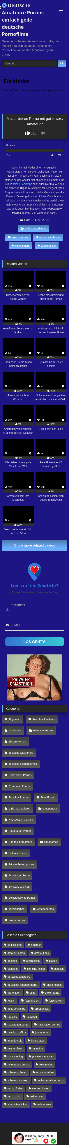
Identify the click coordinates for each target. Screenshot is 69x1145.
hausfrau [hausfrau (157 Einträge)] (31, 1016)
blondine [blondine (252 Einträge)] (12, 968)
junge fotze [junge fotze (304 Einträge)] (41, 1032)
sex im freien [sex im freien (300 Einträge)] (15, 1088)
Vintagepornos (45, 908)
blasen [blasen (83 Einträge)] (53, 960)
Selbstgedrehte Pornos (22, 897)
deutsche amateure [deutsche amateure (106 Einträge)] (19, 976)
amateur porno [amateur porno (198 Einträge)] (16, 952)
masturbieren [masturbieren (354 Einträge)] (15, 1048)
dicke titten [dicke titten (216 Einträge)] (14, 992)
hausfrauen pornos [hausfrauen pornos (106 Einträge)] (49, 1024)
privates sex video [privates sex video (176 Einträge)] (43, 1056)
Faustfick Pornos (18, 797)
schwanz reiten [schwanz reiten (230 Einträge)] (45, 1072)
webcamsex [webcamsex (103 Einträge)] (44, 1104)
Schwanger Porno (19, 875)
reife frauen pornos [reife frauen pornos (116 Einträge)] (19, 1064)
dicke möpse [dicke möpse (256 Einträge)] (54, 984)
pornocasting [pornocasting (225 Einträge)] (15, 1056)
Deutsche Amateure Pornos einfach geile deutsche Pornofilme (23, 19)
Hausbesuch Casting (21, 819)
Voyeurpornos (18, 237)
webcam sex (47, 245)
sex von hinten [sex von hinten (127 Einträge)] (40, 1088)
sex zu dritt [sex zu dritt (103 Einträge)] (14, 1096)
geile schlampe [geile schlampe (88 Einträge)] (16, 1008)
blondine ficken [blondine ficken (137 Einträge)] (36, 968)
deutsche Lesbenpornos (23, 763)
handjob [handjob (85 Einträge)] (12, 1016)
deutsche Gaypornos (21, 752)
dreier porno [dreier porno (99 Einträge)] (52, 992)
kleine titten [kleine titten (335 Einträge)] (38, 1040)
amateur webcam (48, 237)
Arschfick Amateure (43, 719)
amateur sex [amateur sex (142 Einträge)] (41, 952)
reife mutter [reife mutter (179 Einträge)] (46, 1064)
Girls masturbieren (34, 228)
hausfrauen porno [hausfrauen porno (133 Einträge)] (18, 1024)
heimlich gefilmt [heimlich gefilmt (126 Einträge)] (17, 1032)
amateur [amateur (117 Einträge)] (36, 944)
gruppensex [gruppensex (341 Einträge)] (42, 1008)
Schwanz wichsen (19, 886)
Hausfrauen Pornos (20, 830)
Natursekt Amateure (20, 841)
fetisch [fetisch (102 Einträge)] (11, 1000)
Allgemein (14, 719)
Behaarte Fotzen (43, 730)
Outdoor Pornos (18, 853)
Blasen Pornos (17, 741)
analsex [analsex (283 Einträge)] (12, 960)
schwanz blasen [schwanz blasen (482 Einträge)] (17, 1072)
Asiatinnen (15, 730)
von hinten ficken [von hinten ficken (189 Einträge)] (17, 1104)
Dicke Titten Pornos (20, 775)
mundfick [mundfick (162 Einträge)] (38, 1048)
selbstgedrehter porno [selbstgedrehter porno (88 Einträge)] (50, 1080)
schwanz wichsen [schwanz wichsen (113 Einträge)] (18, 1080)
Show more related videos (34, 545)
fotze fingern (21, 245)
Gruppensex (50, 808)
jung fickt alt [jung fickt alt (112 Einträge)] (15, 1040)
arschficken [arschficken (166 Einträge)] (33, 960)
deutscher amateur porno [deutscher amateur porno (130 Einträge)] (22, 984)
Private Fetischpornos (21, 864)
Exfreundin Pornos (19, 786)
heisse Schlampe (22, 183)
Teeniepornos (16, 908)
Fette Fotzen (47, 797)
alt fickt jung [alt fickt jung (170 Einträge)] (15, 944)
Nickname (18, 604)
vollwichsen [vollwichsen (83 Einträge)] (37, 1096)
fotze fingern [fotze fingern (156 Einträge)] (32, 1000)
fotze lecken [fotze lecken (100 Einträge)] (56, 1000)
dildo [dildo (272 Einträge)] (32, 992)
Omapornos (51, 841)
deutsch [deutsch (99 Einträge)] (58, 968)
